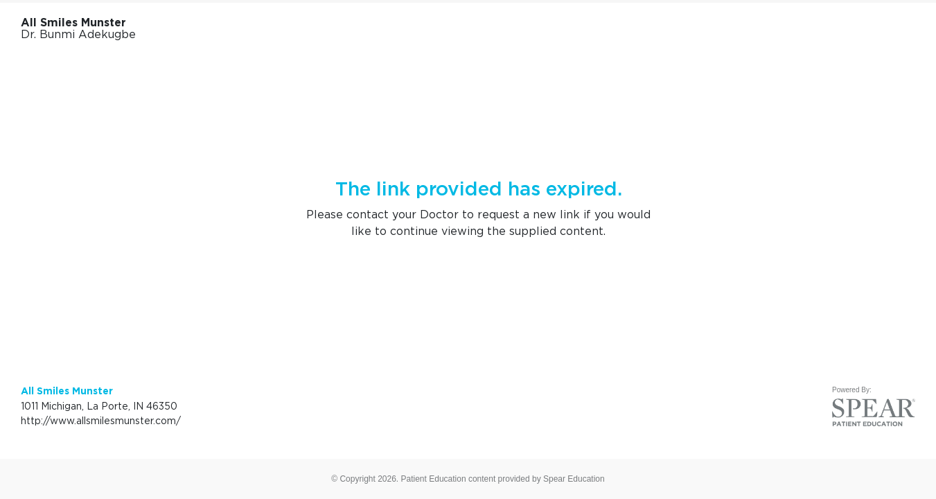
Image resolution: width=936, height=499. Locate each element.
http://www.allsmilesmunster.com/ (101, 420)
